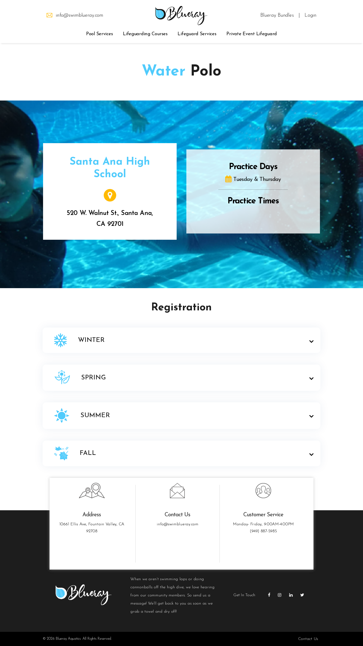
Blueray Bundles (277, 15)
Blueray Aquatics (68, 639)
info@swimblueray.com (79, 15)
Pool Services (99, 34)
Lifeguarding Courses (145, 34)
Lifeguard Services (197, 34)
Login (310, 15)
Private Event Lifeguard (251, 34)
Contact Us (308, 639)
